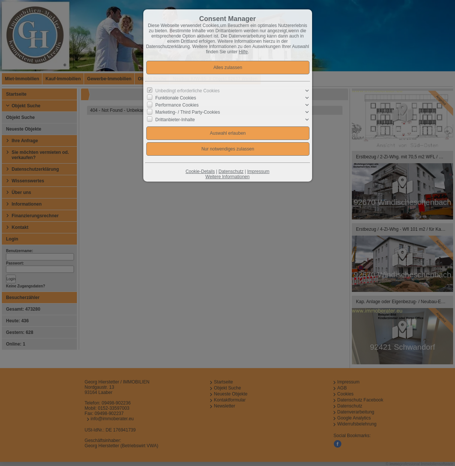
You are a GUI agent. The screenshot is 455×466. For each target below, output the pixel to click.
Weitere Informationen (228, 176)
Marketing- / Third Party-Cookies (187, 112)
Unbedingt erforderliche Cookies (187, 90)
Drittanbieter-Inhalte (175, 119)
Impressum (258, 171)
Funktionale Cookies (175, 98)
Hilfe (243, 51)
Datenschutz (230, 171)
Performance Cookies (176, 105)
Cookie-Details (200, 171)
